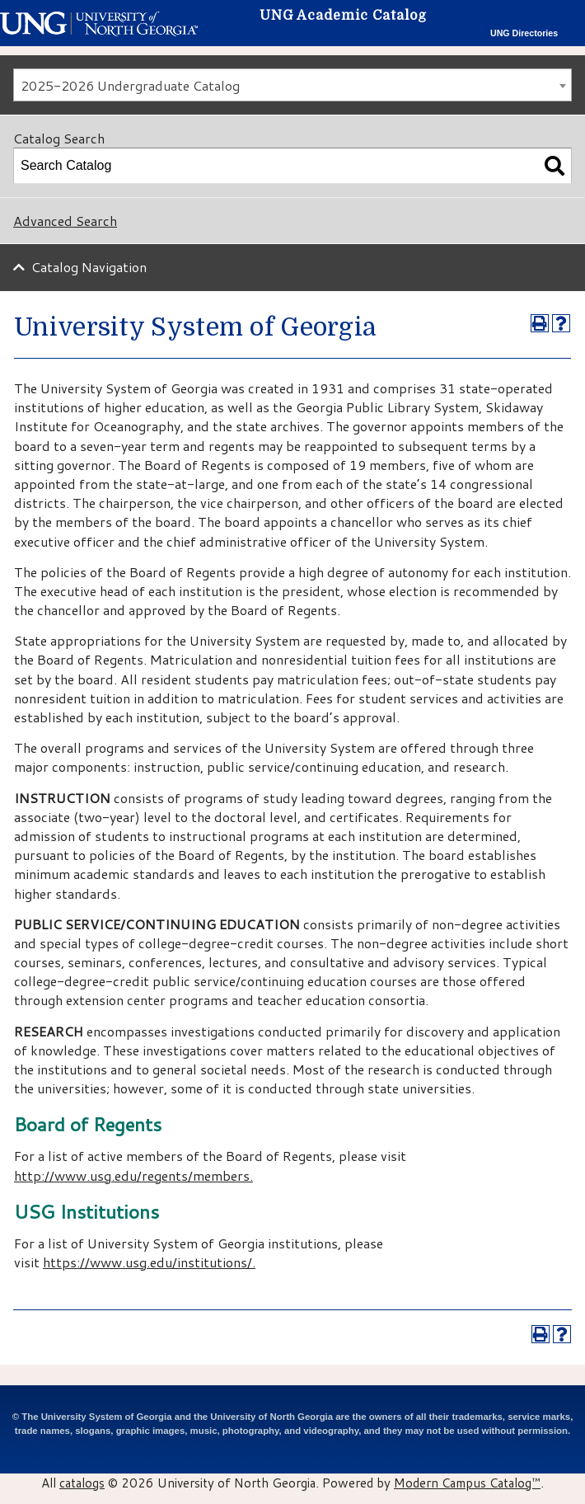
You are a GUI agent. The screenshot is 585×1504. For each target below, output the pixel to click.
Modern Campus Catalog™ (467, 1482)
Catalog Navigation (89, 266)
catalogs (82, 1482)
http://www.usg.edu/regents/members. (133, 1175)
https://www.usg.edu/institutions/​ (147, 1262)
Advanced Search (65, 220)
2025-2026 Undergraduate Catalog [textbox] (130, 85)
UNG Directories (524, 33)
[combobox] (292, 84)
